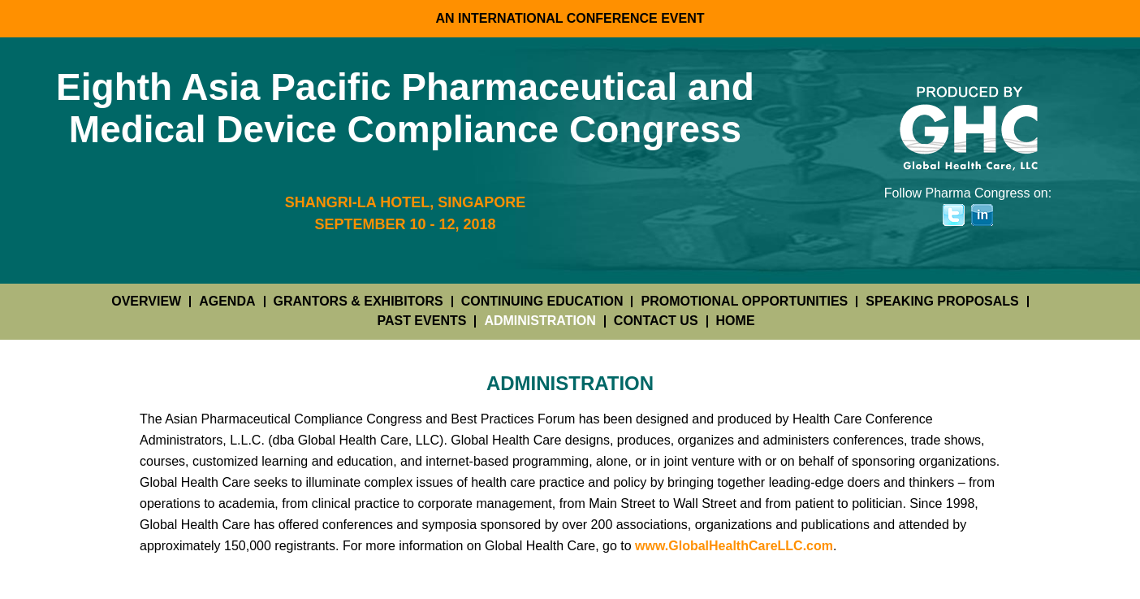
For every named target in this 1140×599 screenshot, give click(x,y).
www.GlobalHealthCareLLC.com (734, 546)
